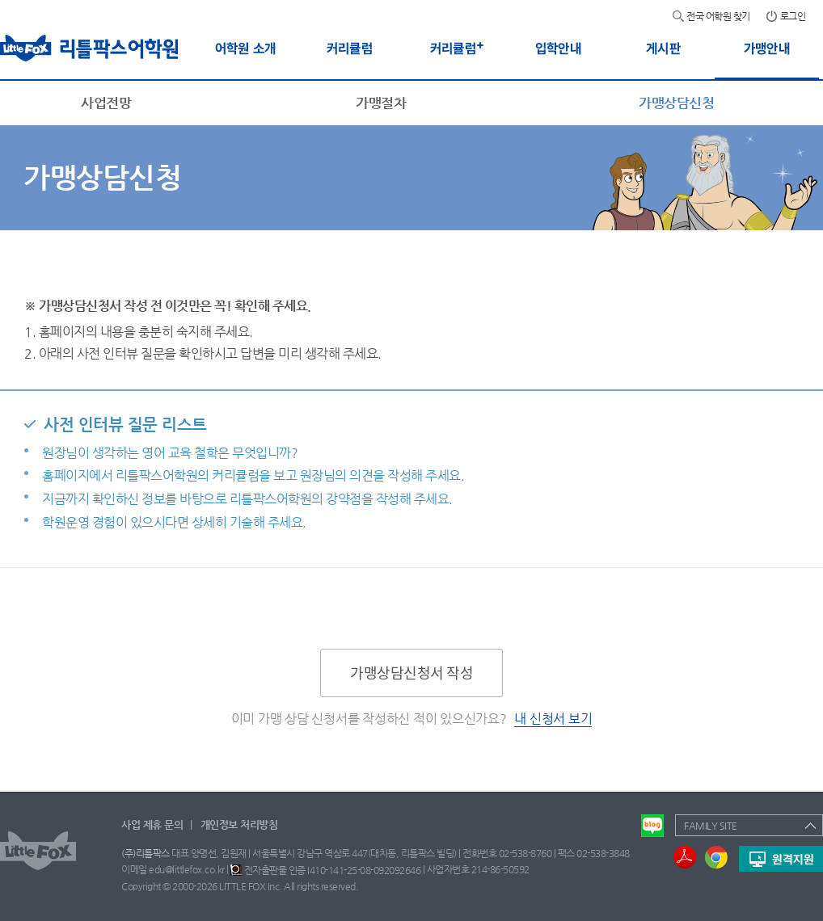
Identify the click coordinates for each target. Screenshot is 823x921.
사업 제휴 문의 (152, 824)
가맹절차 (381, 103)
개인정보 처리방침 (239, 824)
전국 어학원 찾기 (718, 16)
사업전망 (106, 103)
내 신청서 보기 (553, 718)
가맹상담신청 (676, 103)
